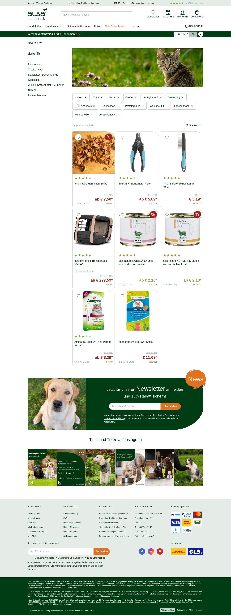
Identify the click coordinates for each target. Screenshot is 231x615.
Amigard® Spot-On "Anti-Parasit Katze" (92, 343)
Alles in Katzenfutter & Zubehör (46, 85)
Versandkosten (34, 518)
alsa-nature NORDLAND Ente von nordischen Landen (136, 262)
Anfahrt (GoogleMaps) (144, 536)
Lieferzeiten (33, 523)
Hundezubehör (54, 26)
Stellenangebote (70, 536)
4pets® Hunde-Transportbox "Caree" (90, 262)
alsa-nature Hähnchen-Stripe (90, 183)
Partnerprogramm (70, 532)
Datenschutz (182, 610)
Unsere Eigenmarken (72, 523)
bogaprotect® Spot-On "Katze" (136, 341)
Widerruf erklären (167, 610)
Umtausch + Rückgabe (37, 532)
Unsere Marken (37, 95)
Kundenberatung (70, 514)
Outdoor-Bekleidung (78, 26)
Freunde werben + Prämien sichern (114, 536)
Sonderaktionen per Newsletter (112, 532)
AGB (191, 610)
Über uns (135, 26)
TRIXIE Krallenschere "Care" (135, 183)
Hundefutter (34, 26)
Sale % (32, 90)
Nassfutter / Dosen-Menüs (43, 74)
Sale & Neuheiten (115, 26)
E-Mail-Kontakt (141, 532)
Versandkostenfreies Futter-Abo (112, 527)
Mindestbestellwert (35, 527)
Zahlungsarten (34, 514)
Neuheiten (34, 64)
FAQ (65, 518)
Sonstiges (33, 79)
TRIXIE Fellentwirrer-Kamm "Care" (179, 185)
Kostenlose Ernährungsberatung (113, 518)
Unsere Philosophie (71, 527)
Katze (97, 26)
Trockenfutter (35, 69)
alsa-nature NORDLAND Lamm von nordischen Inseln (181, 262)
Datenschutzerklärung (115, 418)
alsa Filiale (32, 536)
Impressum (199, 610)
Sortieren (193, 125)
